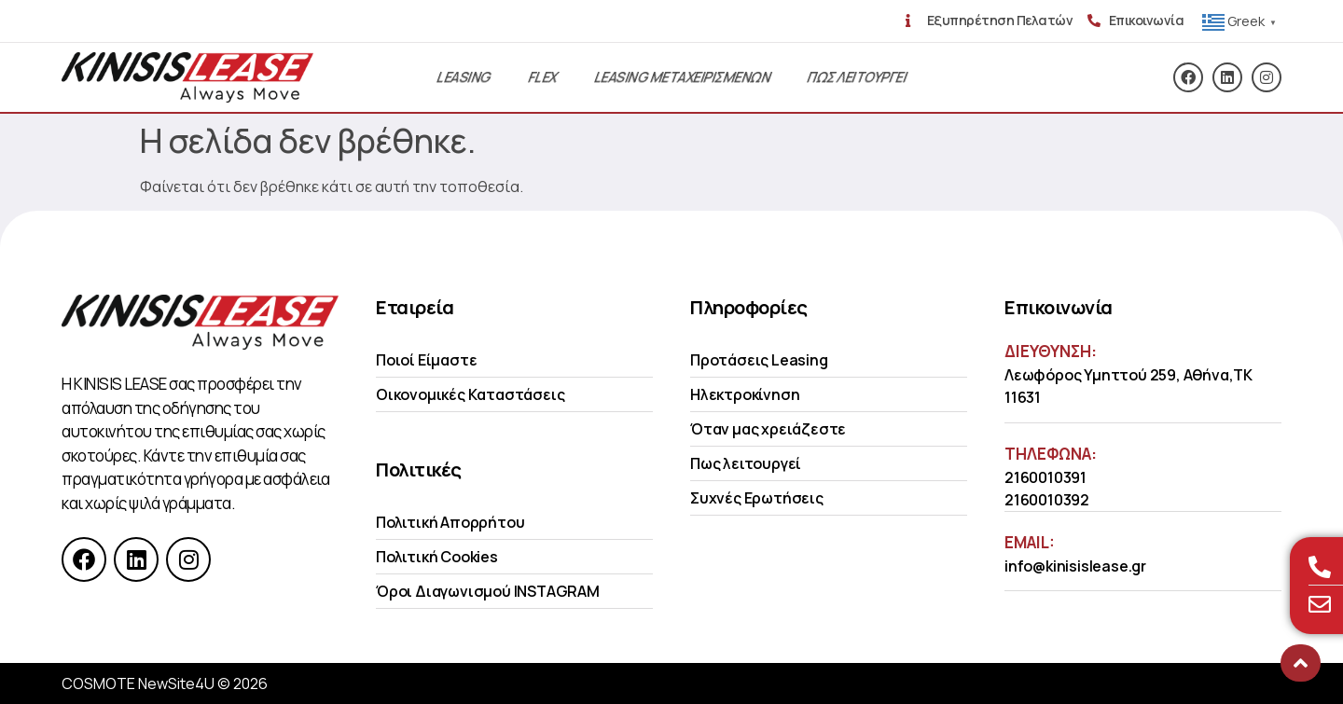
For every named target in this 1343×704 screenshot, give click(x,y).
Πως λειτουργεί (745, 463)
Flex (543, 77)
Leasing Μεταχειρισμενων (682, 77)
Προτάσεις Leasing (759, 360)
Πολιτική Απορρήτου (450, 522)
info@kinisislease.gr (1075, 566)
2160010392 (1046, 500)
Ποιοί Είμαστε (426, 360)
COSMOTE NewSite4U (138, 683)
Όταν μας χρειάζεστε (768, 429)
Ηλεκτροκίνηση (744, 394)
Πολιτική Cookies (437, 556)
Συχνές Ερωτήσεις (757, 498)
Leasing (463, 77)
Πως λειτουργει (856, 77)
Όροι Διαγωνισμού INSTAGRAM (488, 591)
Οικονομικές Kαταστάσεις (470, 394)
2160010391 (1045, 477)
